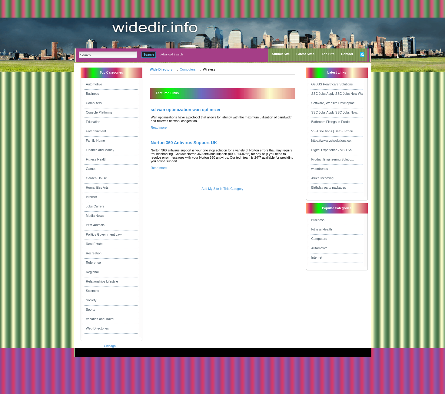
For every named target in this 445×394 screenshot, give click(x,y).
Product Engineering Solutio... (332, 159)
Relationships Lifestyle (102, 281)
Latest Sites (305, 54)
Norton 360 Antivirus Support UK (184, 142)
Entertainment (96, 131)
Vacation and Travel (100, 319)
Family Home (95, 140)
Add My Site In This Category (222, 188)
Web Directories (97, 328)
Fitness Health (96, 159)
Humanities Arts (97, 187)
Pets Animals (95, 225)
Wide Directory (161, 69)
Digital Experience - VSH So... (332, 150)
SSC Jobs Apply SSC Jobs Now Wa (337, 93)
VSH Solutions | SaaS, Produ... (333, 131)
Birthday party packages (328, 187)
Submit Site (281, 54)
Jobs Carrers (95, 206)
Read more (159, 127)
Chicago (110, 346)
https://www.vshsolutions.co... (332, 140)
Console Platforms (99, 112)
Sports (90, 309)
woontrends (319, 169)
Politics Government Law (104, 234)
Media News (95, 215)
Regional (92, 272)
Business (92, 93)
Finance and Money (100, 150)
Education (93, 122)
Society (91, 300)
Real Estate (94, 244)
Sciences (92, 291)
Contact (347, 54)
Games (91, 169)
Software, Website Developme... (334, 103)
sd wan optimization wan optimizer (186, 109)
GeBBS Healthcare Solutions (332, 84)
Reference (93, 262)
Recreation (94, 253)
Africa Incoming (322, 178)
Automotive (94, 84)
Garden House (96, 178)
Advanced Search (172, 54)
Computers (94, 103)
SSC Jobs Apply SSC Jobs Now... (335, 112)
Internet (91, 197)
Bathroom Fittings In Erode (330, 122)
